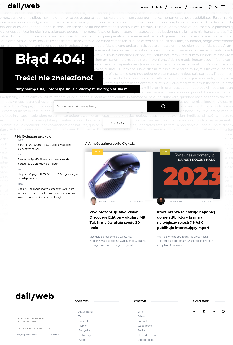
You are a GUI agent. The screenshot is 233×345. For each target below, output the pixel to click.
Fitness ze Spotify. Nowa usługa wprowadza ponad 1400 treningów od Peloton (44, 161)
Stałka (141, 330)
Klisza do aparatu (148, 335)
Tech (98, 151)
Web (165, 151)
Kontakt (55, 334)
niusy (144, 7)
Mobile (82, 325)
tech (159, 7)
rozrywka (176, 7)
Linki (140, 311)
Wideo (82, 339)
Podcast (83, 321)
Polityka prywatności (26, 334)
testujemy (196, 7)
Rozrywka (84, 330)
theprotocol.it (146, 339)
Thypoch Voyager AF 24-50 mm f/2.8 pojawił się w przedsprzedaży (48, 176)
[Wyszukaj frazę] (163, 106)
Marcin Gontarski (108, 201)
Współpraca (145, 325)
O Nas (141, 316)
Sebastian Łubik (174, 201)
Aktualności (85, 311)
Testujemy (84, 335)
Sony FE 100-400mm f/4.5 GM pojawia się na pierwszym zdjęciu (45, 147)
